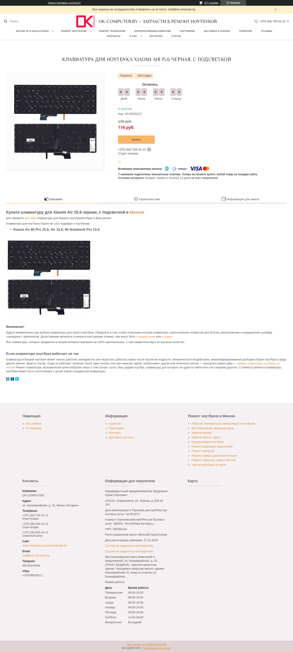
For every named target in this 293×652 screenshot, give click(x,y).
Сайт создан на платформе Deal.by (147, 644)
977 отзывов (211, 2)
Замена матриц (201, 432)
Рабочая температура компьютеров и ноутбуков (223, 423)
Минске (137, 212)
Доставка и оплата (217, 31)
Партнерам (187, 31)
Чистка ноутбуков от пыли (208, 464)
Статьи (176, 36)
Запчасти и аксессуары (32, 31)
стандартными (145, 336)
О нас (133, 36)
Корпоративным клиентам (152, 31)
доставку (30, 218)
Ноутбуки (156, 36)
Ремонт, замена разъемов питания (214, 455)
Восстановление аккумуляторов (212, 428)
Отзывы (266, 31)
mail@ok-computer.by (36, 555)
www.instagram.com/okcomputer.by (44, 545)
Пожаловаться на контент (156, 648)
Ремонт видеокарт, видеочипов (212, 446)
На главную (33, 423)
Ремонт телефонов (112, 31)
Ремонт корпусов (202, 451)
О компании (34, 428)
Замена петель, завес (205, 437)
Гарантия (245, 31)
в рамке (167, 336)
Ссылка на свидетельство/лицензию (129, 545)
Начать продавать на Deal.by (64, 2)
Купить (136, 139)
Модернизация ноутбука (207, 441)
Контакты (113, 36)
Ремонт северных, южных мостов (213, 460)
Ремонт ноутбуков (74, 31)
